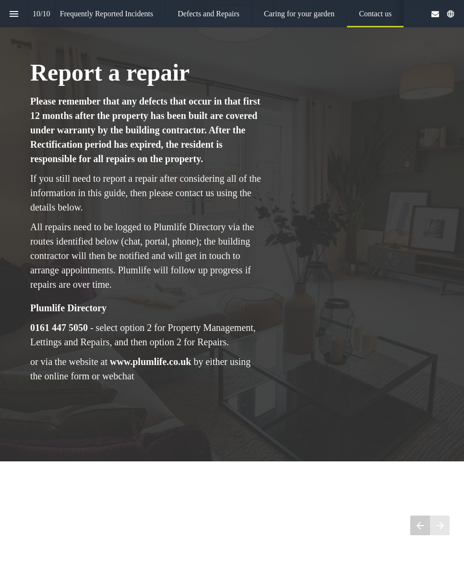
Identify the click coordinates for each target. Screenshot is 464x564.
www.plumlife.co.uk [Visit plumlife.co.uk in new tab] (150, 361)
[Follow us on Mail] (435, 14)
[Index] (13, 13)
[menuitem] (107, 13)
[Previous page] (420, 525)
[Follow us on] (450, 14)
